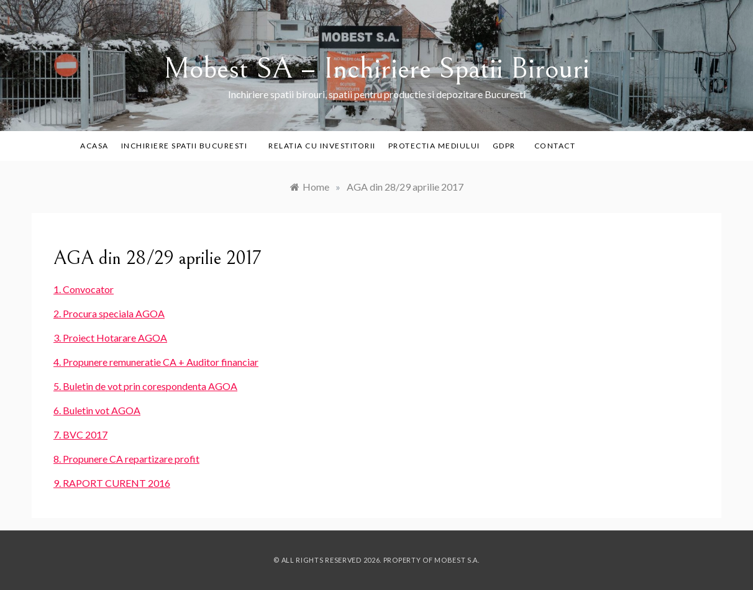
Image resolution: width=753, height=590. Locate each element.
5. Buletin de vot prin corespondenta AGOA (145, 386)
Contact (555, 145)
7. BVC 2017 (80, 434)
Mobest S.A (456, 560)
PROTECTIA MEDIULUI (434, 145)
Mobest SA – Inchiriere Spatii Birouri (376, 69)
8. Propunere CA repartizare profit (126, 459)
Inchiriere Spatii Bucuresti (189, 145)
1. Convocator (83, 289)
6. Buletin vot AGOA (96, 410)
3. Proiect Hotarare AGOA (110, 337)
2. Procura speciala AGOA (109, 313)
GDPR (504, 145)
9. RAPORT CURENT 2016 (111, 483)
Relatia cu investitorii (322, 145)
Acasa (94, 145)
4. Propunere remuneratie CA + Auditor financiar (155, 362)
